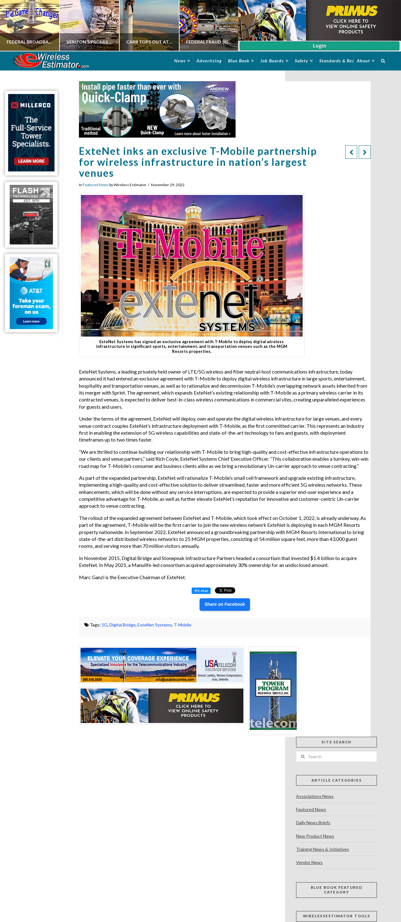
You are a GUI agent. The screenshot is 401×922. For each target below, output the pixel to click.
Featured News (96, 184)
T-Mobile (182, 624)
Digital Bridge (122, 624)
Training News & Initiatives (322, 849)
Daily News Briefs (313, 822)
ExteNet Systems (155, 624)
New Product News (315, 836)
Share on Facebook (225, 604)
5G (104, 624)
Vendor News (309, 862)
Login (319, 45)
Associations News (315, 796)
